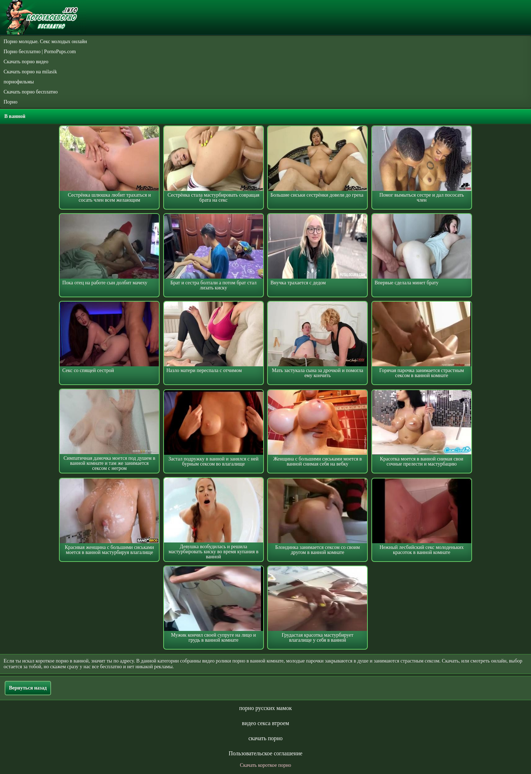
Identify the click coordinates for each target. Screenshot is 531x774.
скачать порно (265, 738)
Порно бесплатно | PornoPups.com (40, 51)
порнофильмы (19, 81)
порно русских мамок (265, 708)
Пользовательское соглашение (265, 753)
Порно (11, 102)
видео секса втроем (265, 723)
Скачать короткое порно (265, 765)
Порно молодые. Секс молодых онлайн (45, 41)
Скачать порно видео (26, 61)
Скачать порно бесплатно (31, 92)
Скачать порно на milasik (30, 71)
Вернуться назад (28, 688)
